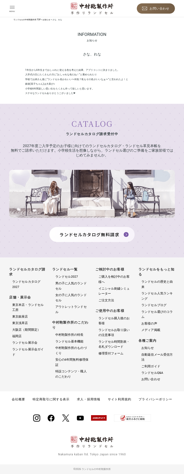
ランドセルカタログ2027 (26, 284)
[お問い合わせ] (156, 8)
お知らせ (147, 348)
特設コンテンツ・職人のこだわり (71, 373)
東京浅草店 (20, 323)
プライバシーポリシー (155, 399)
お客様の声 (149, 323)
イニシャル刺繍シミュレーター (114, 291)
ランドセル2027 (66, 276)
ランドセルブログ (154, 305)
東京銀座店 (20, 316)
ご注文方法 (106, 300)
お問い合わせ (150, 379)
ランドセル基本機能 (69, 341)
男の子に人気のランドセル (71, 285)
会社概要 (18, 399)
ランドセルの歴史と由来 (157, 284)
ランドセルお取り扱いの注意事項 (114, 332)
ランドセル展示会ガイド (28, 351)
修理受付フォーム (111, 353)
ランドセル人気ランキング (157, 296)
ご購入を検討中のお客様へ (114, 279)
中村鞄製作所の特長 (69, 334)
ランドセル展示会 (24, 342)
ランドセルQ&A (152, 373)
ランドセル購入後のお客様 (114, 320)
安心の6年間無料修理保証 (71, 362)
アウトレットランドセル (71, 309)
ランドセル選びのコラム (157, 314)
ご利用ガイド (150, 366)
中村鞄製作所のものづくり (71, 350)
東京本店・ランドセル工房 (28, 307)
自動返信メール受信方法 (157, 357)
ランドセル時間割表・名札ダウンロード (114, 344)
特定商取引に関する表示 (51, 399)
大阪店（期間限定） (26, 329)
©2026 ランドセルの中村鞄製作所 (92, 469)
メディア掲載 (150, 330)
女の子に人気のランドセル (71, 297)
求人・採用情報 (88, 399)
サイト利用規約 (119, 399)
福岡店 (17, 336)
